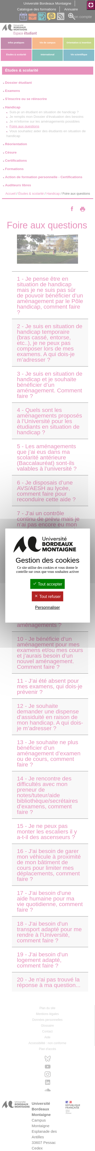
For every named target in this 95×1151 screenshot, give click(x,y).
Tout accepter (47, 584)
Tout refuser (47, 596)
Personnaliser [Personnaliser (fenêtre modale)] (47, 607)
